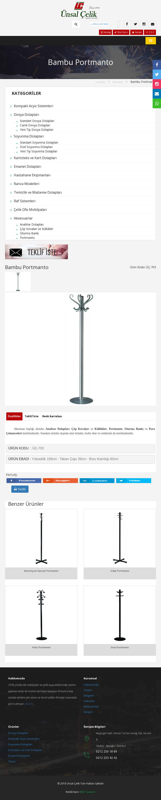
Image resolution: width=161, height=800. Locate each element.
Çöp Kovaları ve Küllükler (36, 229)
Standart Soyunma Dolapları (39, 142)
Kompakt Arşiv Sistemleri (33, 106)
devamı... (30, 704)
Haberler (89, 701)
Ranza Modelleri (26, 183)
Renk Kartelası (52, 416)
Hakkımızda (91, 684)
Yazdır (20, 489)
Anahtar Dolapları (32, 224)
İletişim (88, 712)
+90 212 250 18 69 (100, 24)
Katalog (105, 32)
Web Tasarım (87, 792)
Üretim (88, 690)
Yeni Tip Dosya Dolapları (36, 130)
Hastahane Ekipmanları (32, 175)
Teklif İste (32, 416)
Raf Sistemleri (24, 201)
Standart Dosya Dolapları (37, 121)
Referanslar (91, 706)
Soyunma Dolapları (29, 136)
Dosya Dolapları (26, 114)
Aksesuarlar (23, 218)
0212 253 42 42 (106, 758)
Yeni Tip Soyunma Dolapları (38, 151)
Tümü (11, 761)
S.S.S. (150, 32)
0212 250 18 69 (106, 751)
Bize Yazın (121, 32)
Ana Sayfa (100, 82)
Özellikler (14, 416)
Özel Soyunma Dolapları (36, 147)
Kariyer (137, 32)
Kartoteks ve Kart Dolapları (35, 158)
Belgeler (89, 695)
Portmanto (118, 82)
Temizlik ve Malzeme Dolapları (38, 192)
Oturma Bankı (29, 233)
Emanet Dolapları (27, 166)
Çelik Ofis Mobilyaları (30, 209)
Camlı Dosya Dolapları (35, 125)
